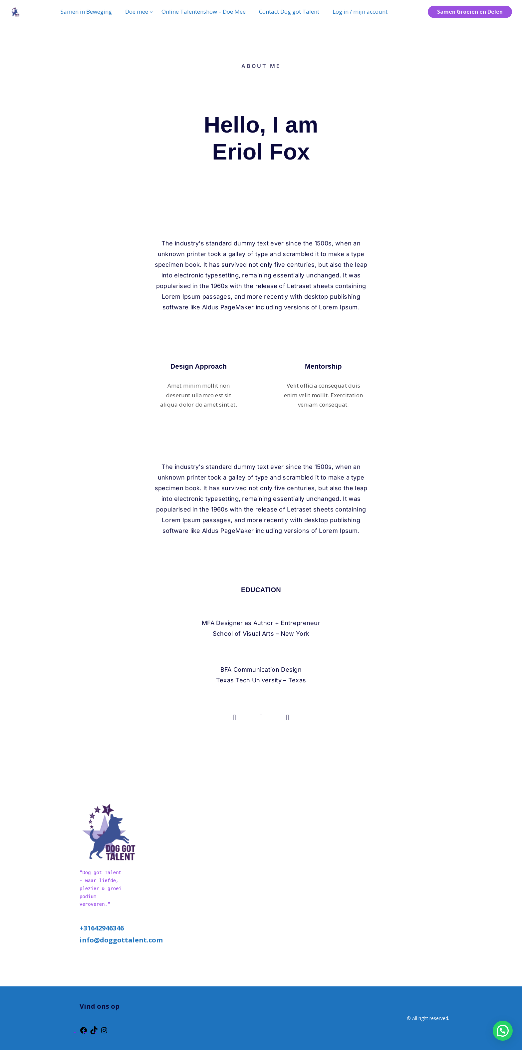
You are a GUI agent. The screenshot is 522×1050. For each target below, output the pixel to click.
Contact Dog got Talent (289, 11)
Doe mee (136, 11)
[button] (503, 1031)
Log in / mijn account (360, 11)
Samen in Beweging (86, 11)
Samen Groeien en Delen (470, 11)
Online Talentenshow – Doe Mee (203, 11)
